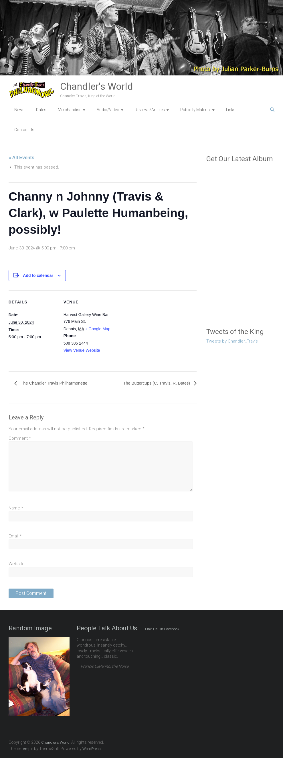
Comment (20, 438)
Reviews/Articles (150, 109)
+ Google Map (97, 329)
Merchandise (69, 109)
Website (17, 564)
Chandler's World (96, 86)
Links (230, 109)
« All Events (21, 157)
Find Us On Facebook (162, 629)
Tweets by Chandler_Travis (232, 341)
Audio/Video (108, 109)
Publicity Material (195, 109)
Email (15, 536)
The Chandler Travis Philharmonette (57, 383)
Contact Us (24, 129)
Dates (41, 109)
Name (16, 508)
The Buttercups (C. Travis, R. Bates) (153, 383)
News (19, 109)
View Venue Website (82, 350)
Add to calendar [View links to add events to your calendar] (38, 275)
